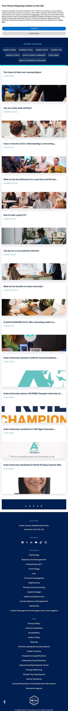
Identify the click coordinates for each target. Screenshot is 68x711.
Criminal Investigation (34, 578)
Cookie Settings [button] (34, 33)
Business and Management (34, 560)
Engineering (34, 583)
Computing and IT (34, 564)
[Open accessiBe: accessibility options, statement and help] (4, 701)
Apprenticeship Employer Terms (34, 665)
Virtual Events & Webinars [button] (34, 55)
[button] (22, 542)
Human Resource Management (34, 601)
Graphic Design (34, 592)
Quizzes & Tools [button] (13, 55)
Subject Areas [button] (9, 50)
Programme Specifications (34, 656)
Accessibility (34, 633)
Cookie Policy (34, 637)
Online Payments (34, 679)
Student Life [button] (56, 50)
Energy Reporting (34, 670)
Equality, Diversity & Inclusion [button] (32, 60)
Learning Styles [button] (26, 50)
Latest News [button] (53, 55)
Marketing (34, 606)
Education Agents (34, 688)
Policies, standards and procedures (34, 647)
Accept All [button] (34, 28)
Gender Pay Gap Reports (34, 674)
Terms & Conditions (34, 628)
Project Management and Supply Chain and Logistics (34, 611)
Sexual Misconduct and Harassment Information (34, 684)
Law (34, 573)
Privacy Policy (34, 623)
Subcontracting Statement (34, 660)
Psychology (34, 555)
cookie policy (35, 14)
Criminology (34, 569)
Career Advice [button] (42, 50)
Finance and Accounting (34, 587)
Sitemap (34, 642)
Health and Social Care (34, 597)
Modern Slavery (34, 651)
